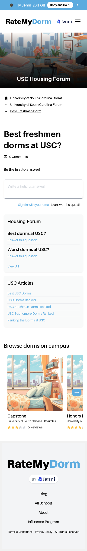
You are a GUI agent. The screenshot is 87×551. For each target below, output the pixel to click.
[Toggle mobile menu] (77, 21)
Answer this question (22, 240)
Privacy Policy (43, 532)
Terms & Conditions (20, 532)
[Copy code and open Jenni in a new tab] (60, 5)
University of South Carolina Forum (36, 105)
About (43, 512)
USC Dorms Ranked (21, 300)
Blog (43, 493)
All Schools (43, 503)
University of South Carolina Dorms (36, 98)
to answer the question (50, 205)
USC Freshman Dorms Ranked (29, 307)
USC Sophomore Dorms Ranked (30, 313)
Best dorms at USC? (26, 233)
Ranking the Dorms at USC (26, 320)
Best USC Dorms (19, 293)
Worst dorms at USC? (28, 249)
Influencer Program (43, 521)
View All (13, 266)
